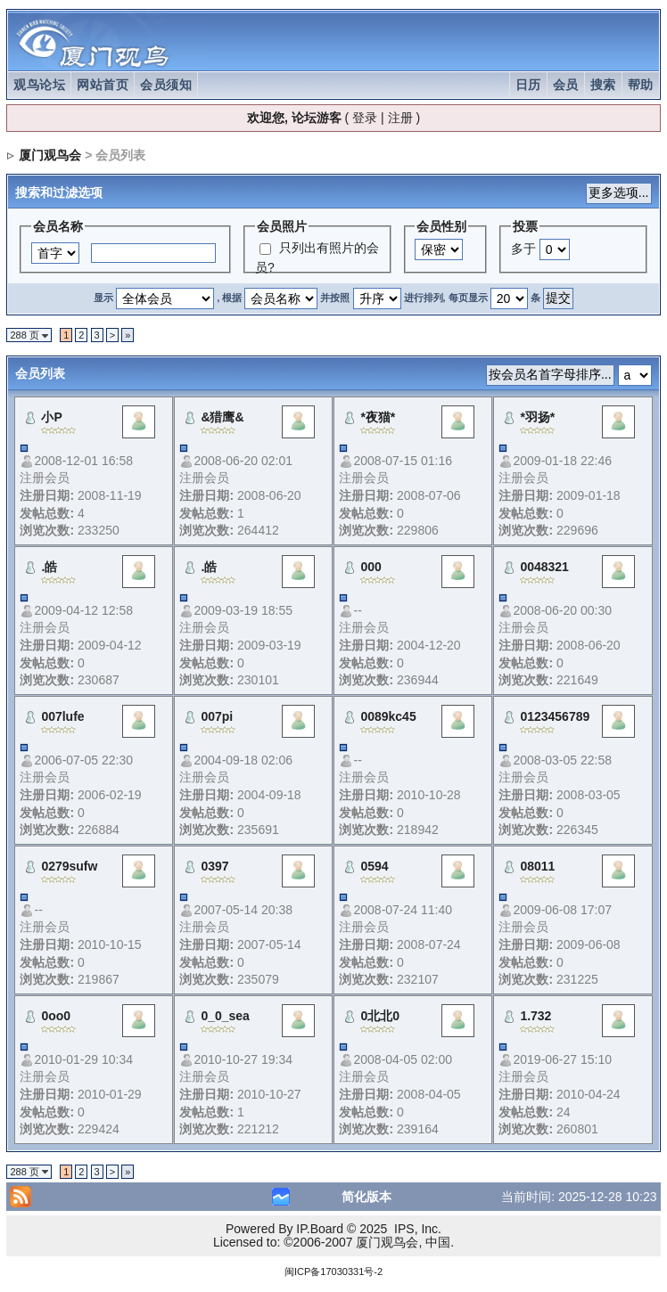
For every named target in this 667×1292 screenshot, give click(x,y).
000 (370, 567)
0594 (374, 866)
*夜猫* (377, 417)
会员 (566, 85)
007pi (217, 716)
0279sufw (69, 866)
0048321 (544, 567)
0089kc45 (388, 716)
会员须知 (166, 85)
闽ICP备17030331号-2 (333, 1271)
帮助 (641, 85)
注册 (400, 117)
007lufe (62, 716)
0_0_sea (225, 1016)
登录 (364, 117)
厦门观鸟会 (50, 155)
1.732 (535, 1016)
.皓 (49, 567)
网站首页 (102, 85)
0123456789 (554, 716)
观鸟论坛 (39, 85)
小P (51, 417)
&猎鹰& (222, 417)
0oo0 (55, 1016)
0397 (214, 866)
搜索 (603, 85)
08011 (537, 866)
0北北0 (379, 1016)
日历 (528, 85)
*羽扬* (537, 417)
